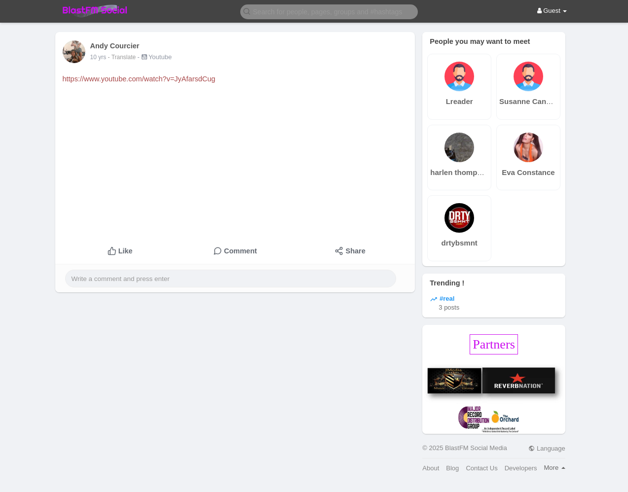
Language (546, 448)
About (430, 468)
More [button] (554, 467)
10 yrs (98, 57)
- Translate (123, 57)
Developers (521, 468)
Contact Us (481, 468)
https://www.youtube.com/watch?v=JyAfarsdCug (139, 79)
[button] (329, 11)
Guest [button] (552, 10)
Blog (452, 468)
